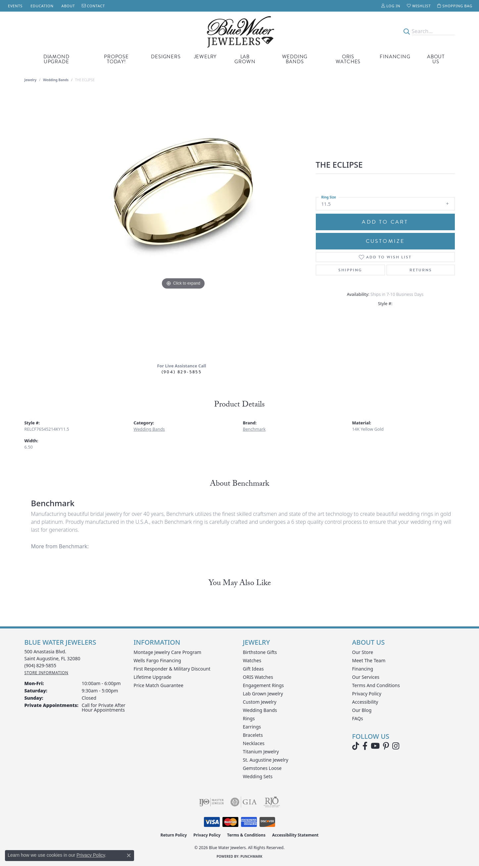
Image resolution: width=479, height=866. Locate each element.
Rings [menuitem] (249, 718)
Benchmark (254, 429)
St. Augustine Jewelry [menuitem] (265, 760)
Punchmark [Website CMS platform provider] (251, 856)
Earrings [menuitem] (252, 727)
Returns (420, 270)
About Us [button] (436, 59)
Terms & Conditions (246, 835)
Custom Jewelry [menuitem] (259, 702)
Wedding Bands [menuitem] (260, 710)
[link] (15, 6)
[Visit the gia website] (243, 802)
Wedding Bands (295, 59)
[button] (390, 6)
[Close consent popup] (129, 855)
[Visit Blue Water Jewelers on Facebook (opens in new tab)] (364, 746)
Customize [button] (385, 241)
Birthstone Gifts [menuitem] (260, 652)
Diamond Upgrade (56, 59)
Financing (395, 56)
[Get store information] (46, 673)
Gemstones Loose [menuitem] (262, 768)
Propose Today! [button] (116, 59)
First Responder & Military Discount (172, 669)
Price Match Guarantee (158, 685)
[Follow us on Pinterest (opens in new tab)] (386, 746)
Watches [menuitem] (252, 660)
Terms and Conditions (376, 685)
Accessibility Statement (295, 835)
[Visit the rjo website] (271, 802)
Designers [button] (165, 56)
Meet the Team (369, 660)
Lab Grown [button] (244, 59)
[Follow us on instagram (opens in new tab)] (395, 746)
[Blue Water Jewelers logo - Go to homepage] (239, 31)
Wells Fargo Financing (157, 660)
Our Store (362, 652)
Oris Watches (348, 59)
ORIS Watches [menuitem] (258, 677)
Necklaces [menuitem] (254, 743)
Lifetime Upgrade (152, 677)
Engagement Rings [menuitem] (263, 685)
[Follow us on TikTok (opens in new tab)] (355, 746)
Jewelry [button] (205, 56)
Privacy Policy (366, 693)
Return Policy (174, 835)
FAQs (357, 718)
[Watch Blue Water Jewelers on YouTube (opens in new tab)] (375, 746)
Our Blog (362, 710)
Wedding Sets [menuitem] (258, 776)
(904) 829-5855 (182, 372)
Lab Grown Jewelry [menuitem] (263, 693)
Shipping (350, 270)
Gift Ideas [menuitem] (253, 669)
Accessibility (365, 702)
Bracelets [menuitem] (253, 735)
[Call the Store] (40, 665)
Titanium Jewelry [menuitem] (261, 751)
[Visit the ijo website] (211, 802)
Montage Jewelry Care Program (168, 652)
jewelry (30, 80)
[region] (183, 224)
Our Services (365, 677)
